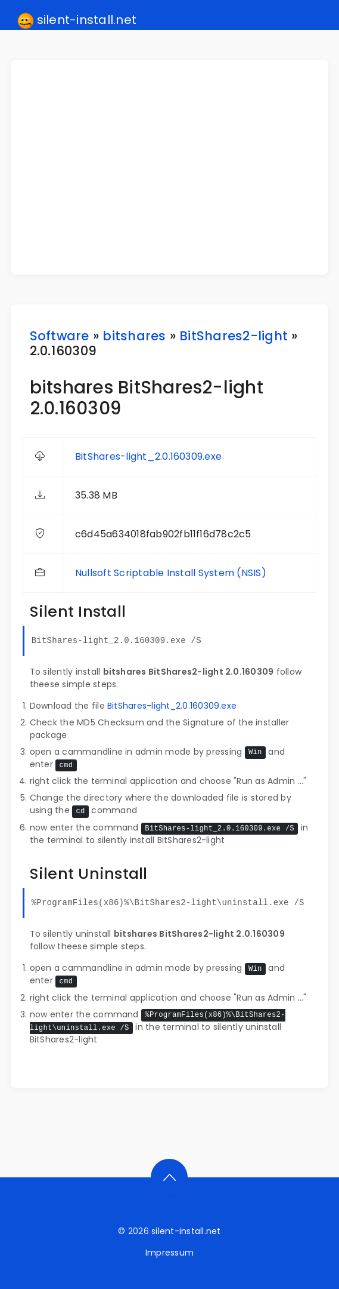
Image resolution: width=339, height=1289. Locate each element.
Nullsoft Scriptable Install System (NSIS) (170, 573)
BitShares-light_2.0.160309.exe (148, 456)
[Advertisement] (177, 167)
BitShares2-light (233, 335)
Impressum (169, 1253)
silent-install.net (77, 20)
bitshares (134, 335)
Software (59, 335)
